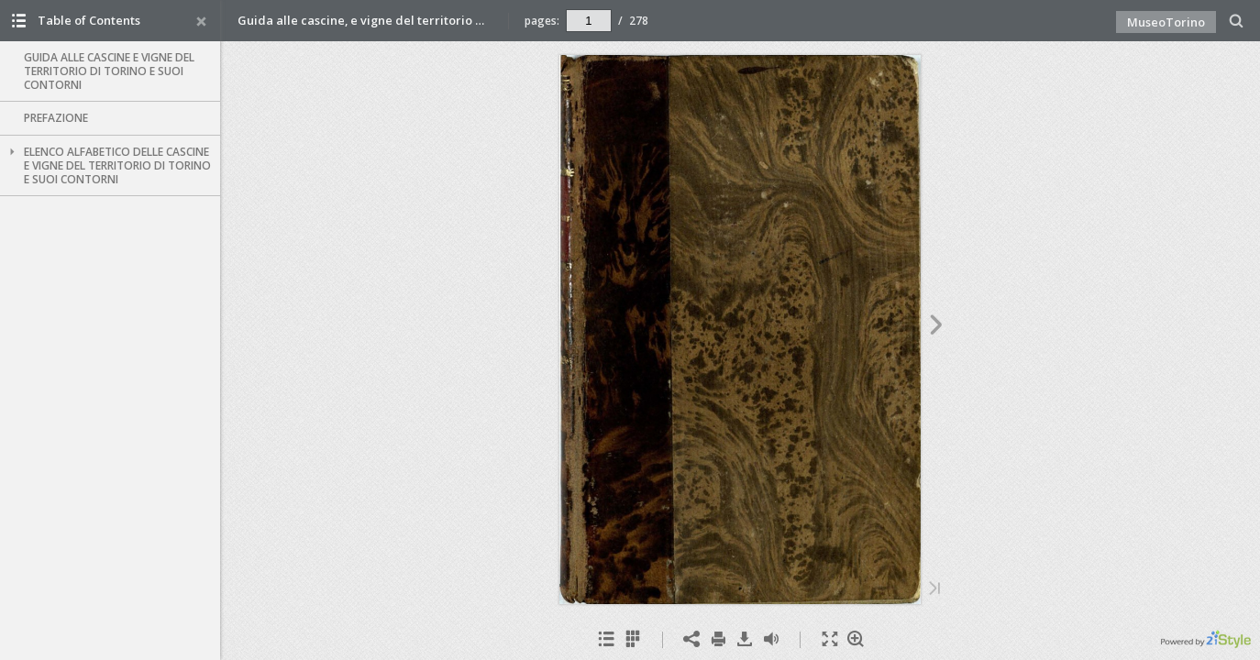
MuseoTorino (1166, 22)
